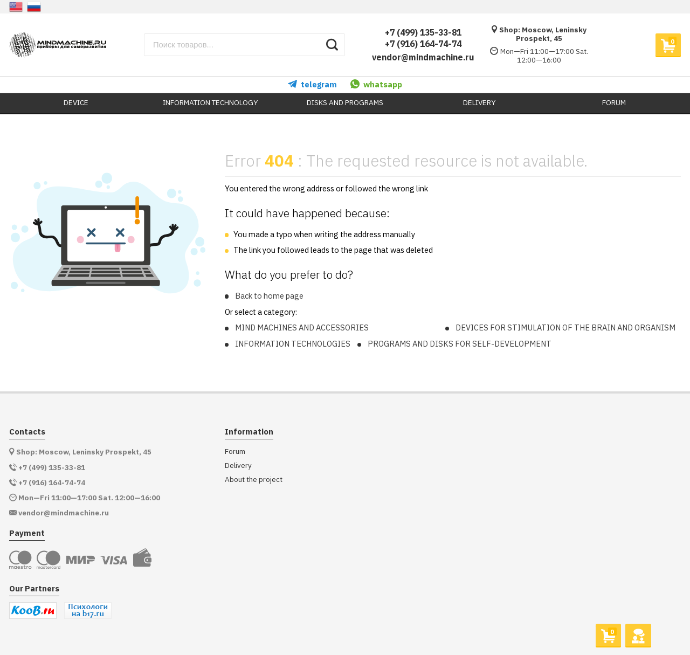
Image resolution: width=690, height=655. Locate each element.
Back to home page (269, 296)
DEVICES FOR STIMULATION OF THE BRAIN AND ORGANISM (565, 327)
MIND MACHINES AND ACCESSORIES (302, 327)
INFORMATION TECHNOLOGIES (292, 344)
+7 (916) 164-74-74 (423, 44)
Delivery (238, 465)
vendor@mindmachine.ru (423, 57)
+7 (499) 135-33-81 (423, 32)
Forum (235, 451)
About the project (253, 479)
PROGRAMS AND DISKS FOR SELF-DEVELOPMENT (459, 344)
